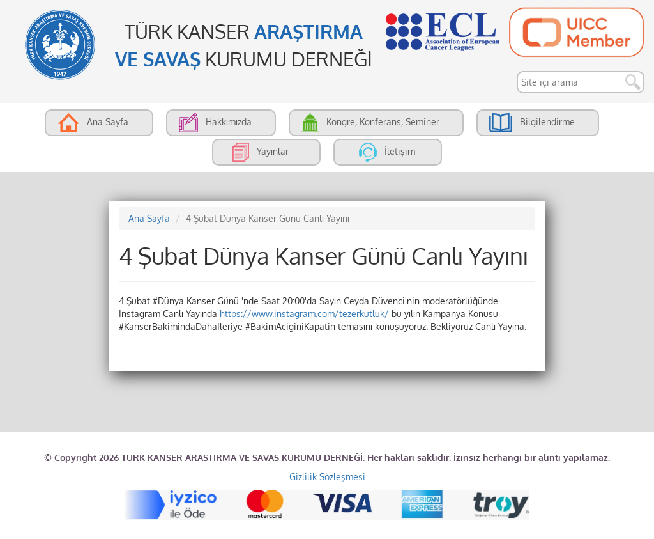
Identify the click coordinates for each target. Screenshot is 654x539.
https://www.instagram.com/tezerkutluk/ (304, 313)
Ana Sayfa (149, 218)
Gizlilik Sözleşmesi (327, 476)
